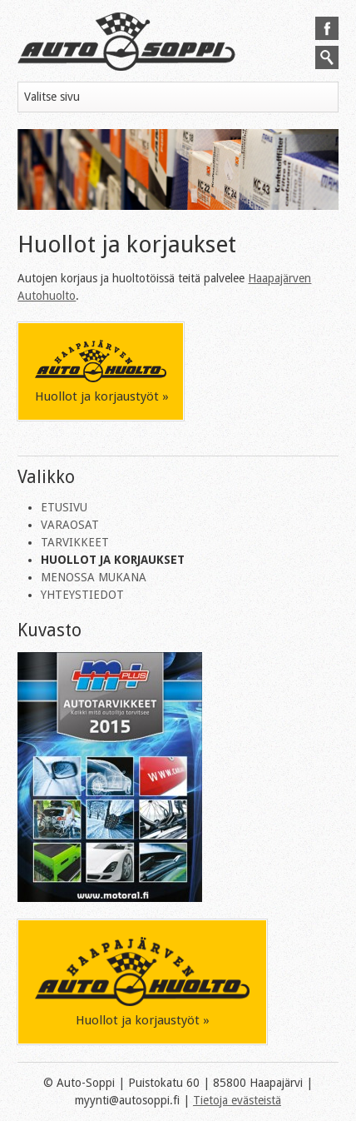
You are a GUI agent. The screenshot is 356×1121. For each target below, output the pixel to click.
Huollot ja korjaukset (113, 559)
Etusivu (64, 507)
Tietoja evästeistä (237, 1100)
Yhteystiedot (82, 594)
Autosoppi (126, 41)
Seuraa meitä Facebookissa (327, 28)
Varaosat (70, 524)
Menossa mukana (93, 577)
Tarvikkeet (75, 542)
